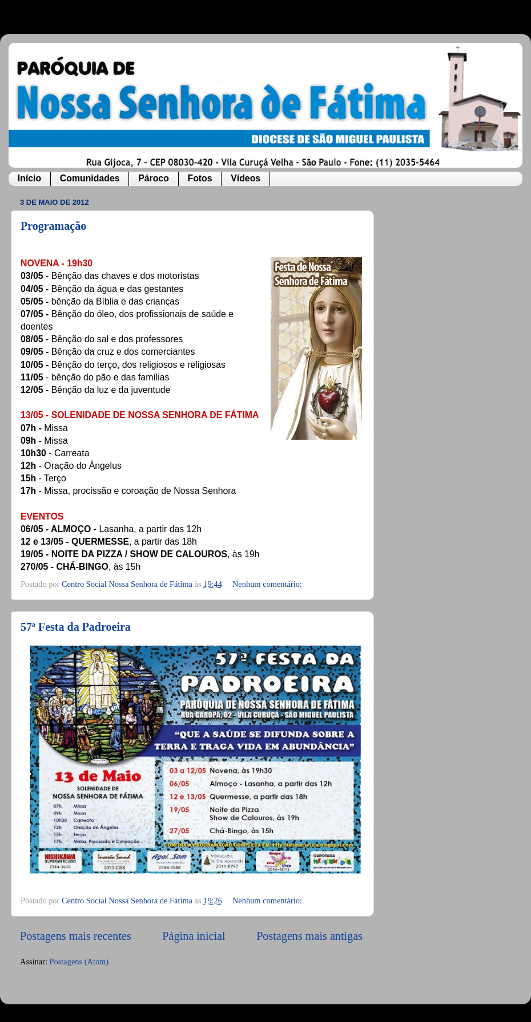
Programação (53, 226)
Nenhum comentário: (268, 584)
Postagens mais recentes (75, 936)
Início (29, 178)
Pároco (153, 178)
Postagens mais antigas (309, 936)
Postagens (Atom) (79, 961)
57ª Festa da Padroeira (76, 626)
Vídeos (245, 178)
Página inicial (193, 936)
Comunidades (90, 178)
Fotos (199, 178)
